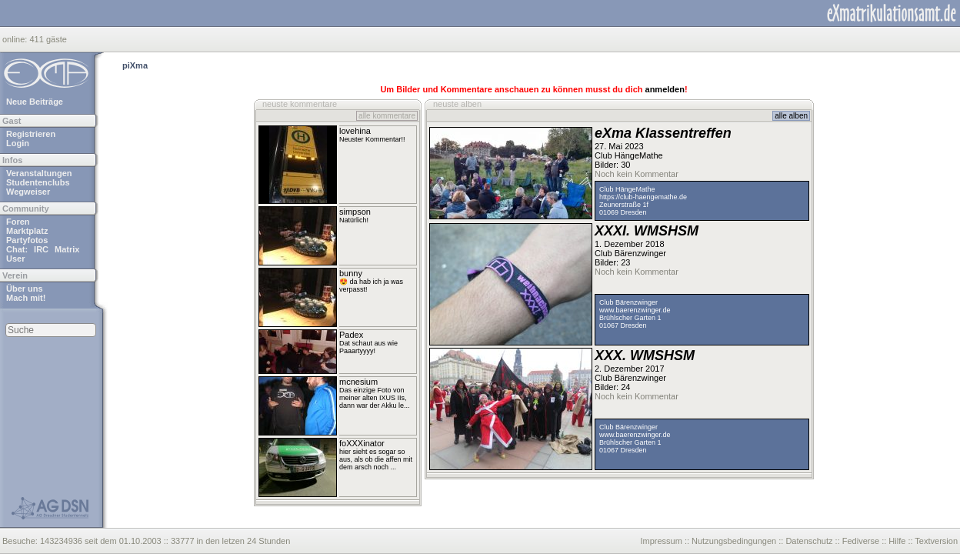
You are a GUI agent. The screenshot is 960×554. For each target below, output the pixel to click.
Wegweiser (28, 191)
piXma (135, 65)
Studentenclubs (38, 182)
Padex (351, 334)
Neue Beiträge (34, 101)
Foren (18, 221)
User (15, 258)
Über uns (24, 288)
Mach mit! (25, 297)
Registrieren (30, 133)
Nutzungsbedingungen (734, 541)
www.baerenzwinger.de (635, 310)
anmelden (665, 89)
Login (17, 143)
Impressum (661, 541)
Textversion (936, 541)
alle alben (791, 116)
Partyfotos (27, 240)
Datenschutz (808, 541)
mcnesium (358, 381)
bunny (350, 273)
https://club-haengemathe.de (643, 197)
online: (15, 39)
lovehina (355, 130)
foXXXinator (362, 443)
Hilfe (896, 541)
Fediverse (860, 541)
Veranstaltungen (39, 173)
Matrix (67, 249)
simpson (355, 211)
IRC (41, 249)
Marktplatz (27, 230)
